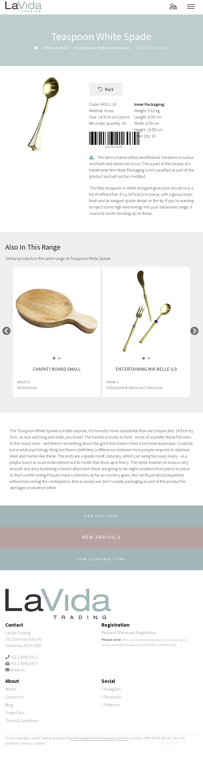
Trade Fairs (14, 712)
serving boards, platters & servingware (102, 48)
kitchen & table (55, 48)
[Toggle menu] (192, 6)
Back (106, 89)
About (10, 689)
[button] (54, 358)
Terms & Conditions (21, 720)
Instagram (111, 689)
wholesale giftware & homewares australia (99, 738)
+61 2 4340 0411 (24, 657)
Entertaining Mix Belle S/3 (146, 369)
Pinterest (110, 704)
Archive (136, 738)
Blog (9, 704)
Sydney (40, 743)
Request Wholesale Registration (129, 632)
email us (17, 669)
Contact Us (14, 696)
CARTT (175, 743)
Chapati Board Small (57, 369)
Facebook (111, 696)
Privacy (28, 743)
